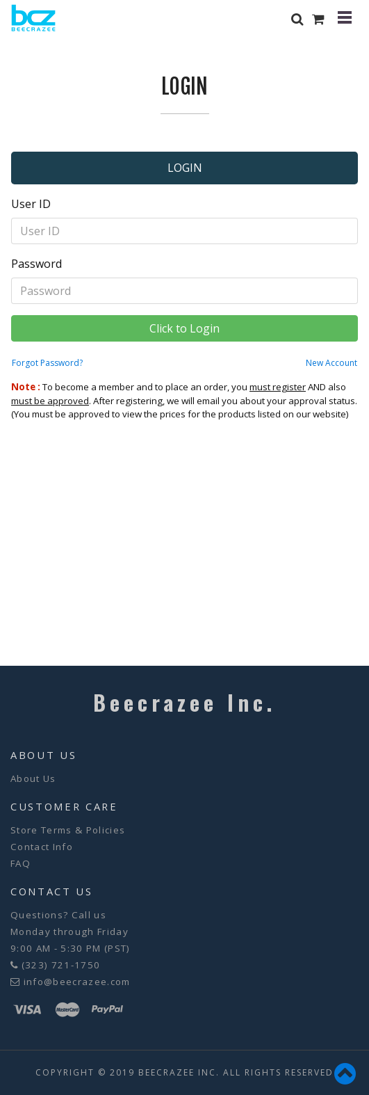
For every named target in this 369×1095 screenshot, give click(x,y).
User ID (31, 203)
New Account (331, 363)
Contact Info (41, 846)
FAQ (20, 863)
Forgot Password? (47, 363)
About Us (33, 778)
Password (36, 263)
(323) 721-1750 (61, 965)
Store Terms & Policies (67, 830)
